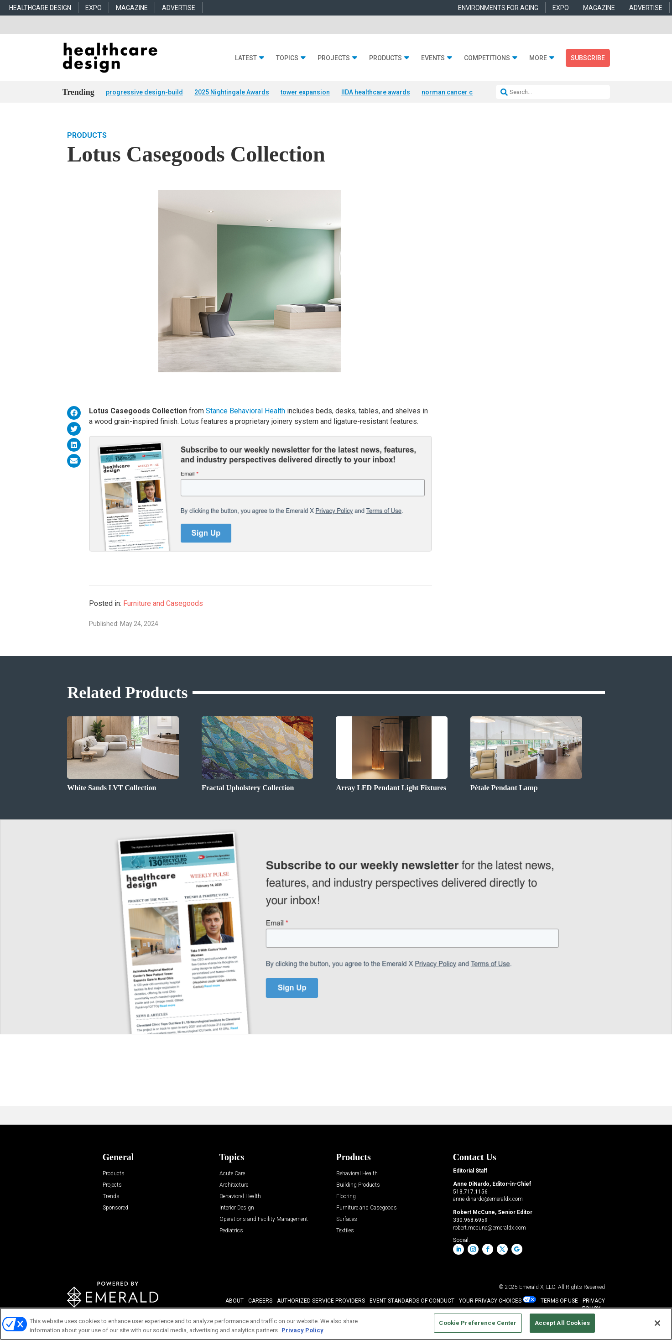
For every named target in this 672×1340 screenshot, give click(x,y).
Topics (287, 58)
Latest (246, 58)
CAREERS (260, 1301)
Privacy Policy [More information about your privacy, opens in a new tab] (302, 1330)
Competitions (487, 58)
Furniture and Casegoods (163, 604)
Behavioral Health (240, 1197)
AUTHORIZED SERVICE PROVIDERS (321, 1301)
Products (385, 58)
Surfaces (346, 1220)
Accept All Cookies (562, 1322)
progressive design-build (144, 92)
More (538, 58)
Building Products (358, 1186)
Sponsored (115, 1208)
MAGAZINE (132, 8)
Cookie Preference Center (477, 1322)
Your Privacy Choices (490, 1301)
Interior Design (236, 1208)
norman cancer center (455, 92)
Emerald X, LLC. (538, 1287)
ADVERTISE (178, 8)
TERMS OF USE (559, 1301)
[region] (336, 1324)
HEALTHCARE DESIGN (40, 8)
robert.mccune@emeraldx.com (489, 1228)
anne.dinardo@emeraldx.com (488, 1199)
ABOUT (234, 1301)
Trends (111, 1197)
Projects (334, 58)
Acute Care (232, 1174)
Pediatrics (231, 1231)
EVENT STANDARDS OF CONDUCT (412, 1301)
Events (433, 58)
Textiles (345, 1231)
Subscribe (588, 58)
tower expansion (305, 92)
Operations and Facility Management (263, 1220)
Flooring (346, 1197)
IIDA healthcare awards (375, 92)
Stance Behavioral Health (245, 411)
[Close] (657, 1323)
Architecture (233, 1186)
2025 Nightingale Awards (231, 92)
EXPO (93, 8)
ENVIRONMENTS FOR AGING (498, 8)
